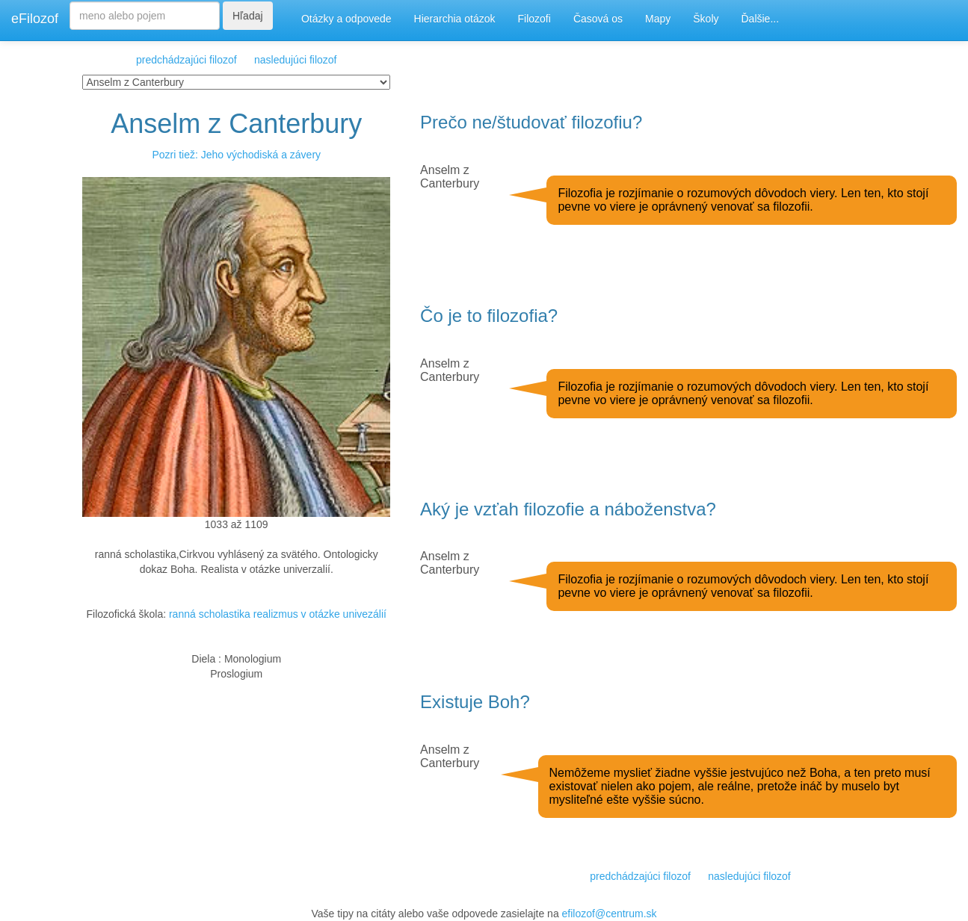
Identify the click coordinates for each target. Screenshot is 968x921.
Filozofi (534, 19)
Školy (705, 19)
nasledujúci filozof (295, 60)
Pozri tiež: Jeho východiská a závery (236, 155)
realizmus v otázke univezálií (319, 614)
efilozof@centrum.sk (609, 914)
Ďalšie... (761, 19)
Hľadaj (247, 16)
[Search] (145, 15)
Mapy (657, 19)
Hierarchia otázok (455, 19)
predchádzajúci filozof (186, 60)
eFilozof (34, 18)
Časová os (598, 19)
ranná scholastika (209, 614)
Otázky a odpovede (346, 19)
